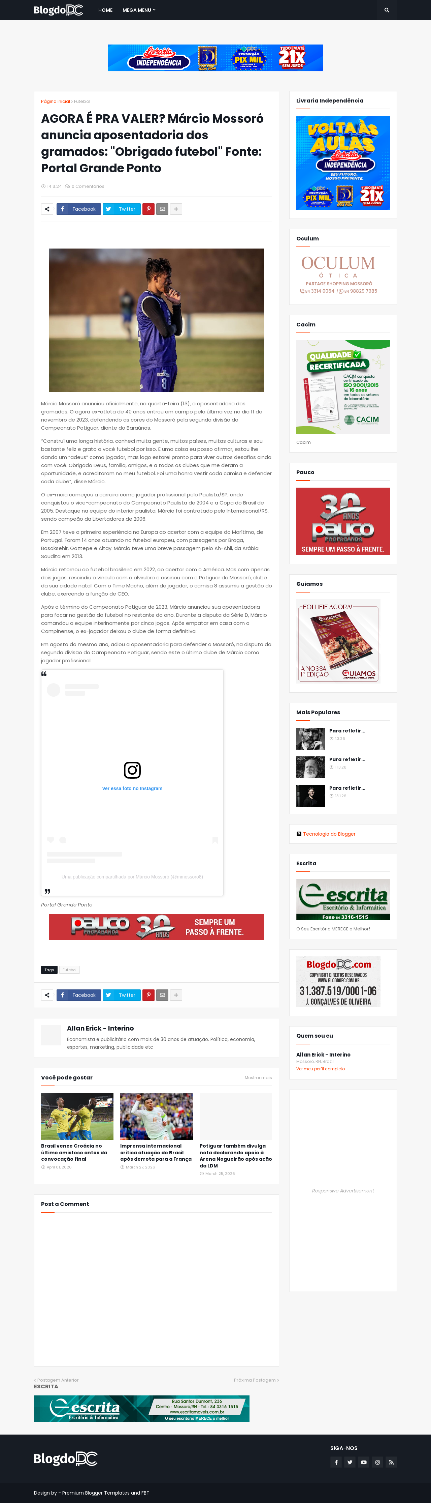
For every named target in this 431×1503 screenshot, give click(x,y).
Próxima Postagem (255, 1380)
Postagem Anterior (58, 1380)
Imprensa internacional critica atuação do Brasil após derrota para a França (156, 1152)
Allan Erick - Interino (100, 1028)
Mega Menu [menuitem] (137, 10)
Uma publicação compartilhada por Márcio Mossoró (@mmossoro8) (132, 876)
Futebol (82, 101)
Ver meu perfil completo (320, 1069)
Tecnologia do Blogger (326, 834)
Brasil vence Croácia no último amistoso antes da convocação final (74, 1152)
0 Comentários (88, 186)
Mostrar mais (258, 1077)
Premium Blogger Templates (96, 1493)
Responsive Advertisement (343, 1190)
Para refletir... (347, 731)
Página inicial (55, 101)
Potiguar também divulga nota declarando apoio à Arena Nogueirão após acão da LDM (236, 1156)
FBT (145, 1493)
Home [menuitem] (105, 10)
